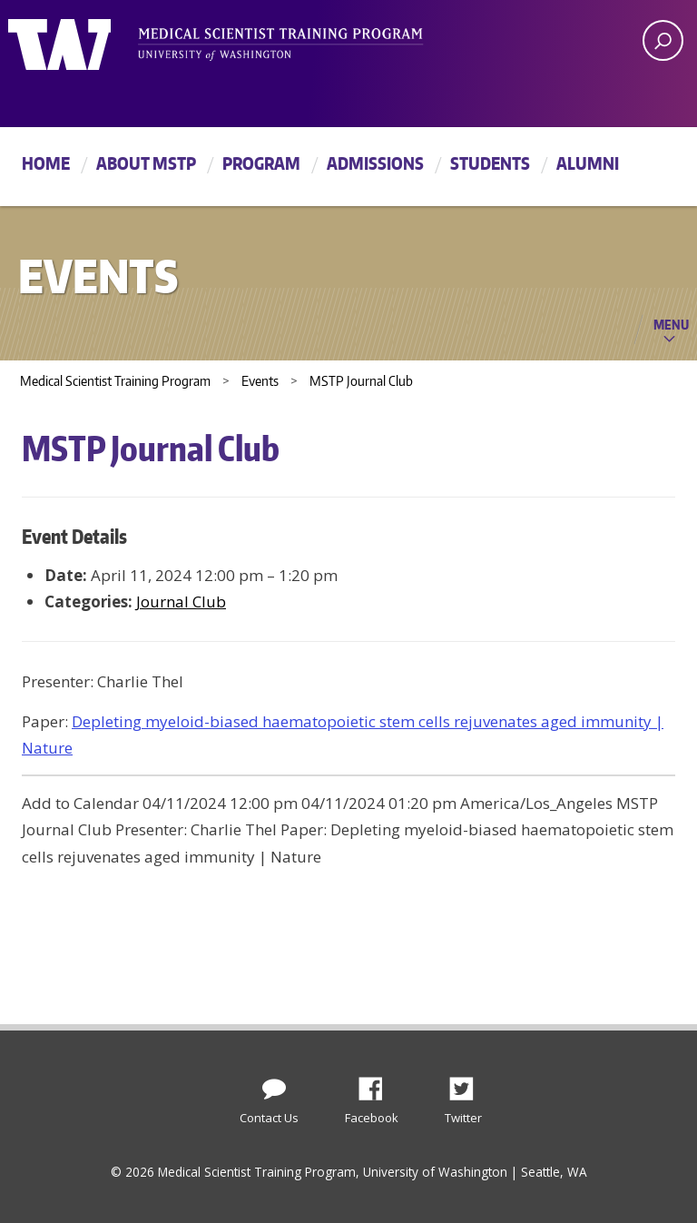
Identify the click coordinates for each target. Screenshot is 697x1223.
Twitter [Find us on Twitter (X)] (468, 1084)
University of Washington (82, 41)
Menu (671, 324)
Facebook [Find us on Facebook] (377, 1084)
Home (46, 163)
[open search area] (663, 40)
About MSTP (146, 163)
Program (261, 163)
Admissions (375, 163)
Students (490, 163)
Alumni (587, 163)
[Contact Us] (274, 1085)
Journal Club (181, 601)
